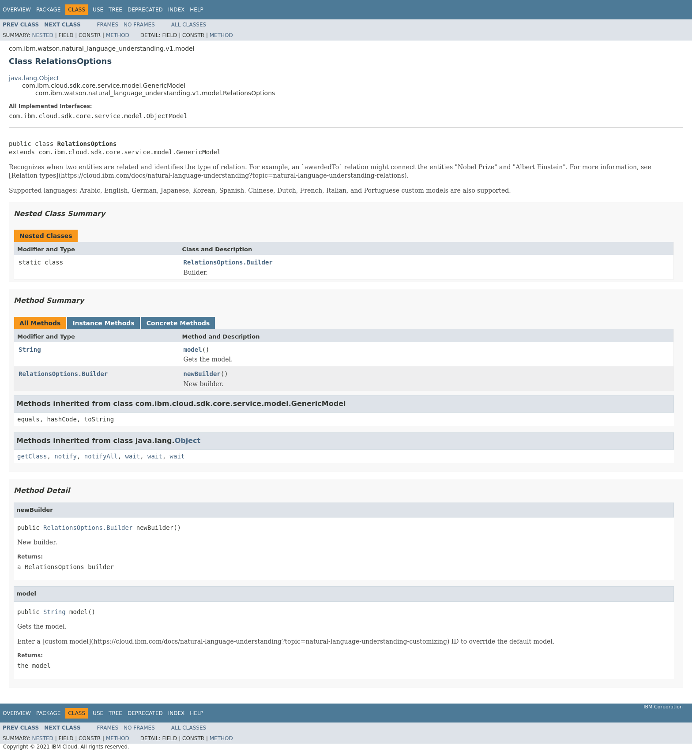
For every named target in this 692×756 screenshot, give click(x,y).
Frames (108, 25)
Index (176, 10)
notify (65, 456)
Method (117, 35)
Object (188, 440)
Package (48, 10)
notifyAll (101, 456)
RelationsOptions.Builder (228, 262)
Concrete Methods (178, 323)
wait (132, 456)
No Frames (139, 25)
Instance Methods (103, 323)
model (193, 349)
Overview (17, 10)
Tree (115, 10)
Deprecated (145, 10)
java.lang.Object (34, 78)
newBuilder (202, 373)
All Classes (188, 25)
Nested (42, 35)
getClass (32, 456)
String (30, 349)
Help (196, 10)
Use (98, 10)
